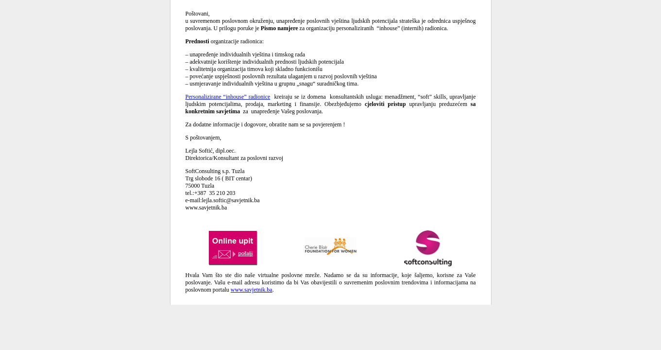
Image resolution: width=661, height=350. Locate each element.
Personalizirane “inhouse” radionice (228, 96)
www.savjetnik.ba (251, 289)
